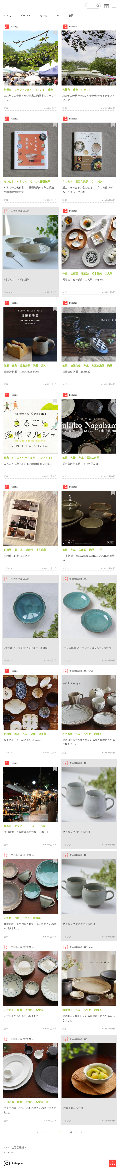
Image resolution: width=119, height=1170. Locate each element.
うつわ (43, 15)
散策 (70, 15)
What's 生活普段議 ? (15, 1147)
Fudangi (14, 26)
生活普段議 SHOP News (81, 671)
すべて (7, 15)
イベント (26, 15)
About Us (9, 1152)
